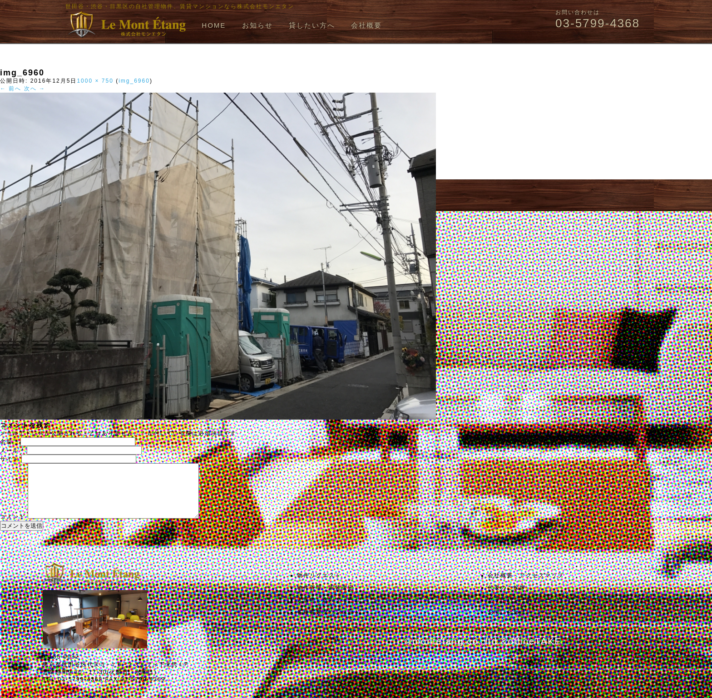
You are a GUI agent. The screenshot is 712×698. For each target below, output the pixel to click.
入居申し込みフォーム (329, 611)
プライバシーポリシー (519, 611)
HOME (214, 25)
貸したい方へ (312, 25)
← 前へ (10, 88)
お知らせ (257, 25)
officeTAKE (534, 652)
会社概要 (366, 25)
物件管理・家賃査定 (325, 598)
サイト (9, 459)
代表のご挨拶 (507, 598)
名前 (9, 442)
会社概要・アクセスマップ (526, 586)
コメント (12, 528)
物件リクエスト (319, 586)
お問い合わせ (507, 623)
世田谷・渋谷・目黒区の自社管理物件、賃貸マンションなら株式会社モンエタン (179, 6)
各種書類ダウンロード (329, 623)
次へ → (34, 88)
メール (12, 450)
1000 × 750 (95, 81)
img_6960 (134, 81)
